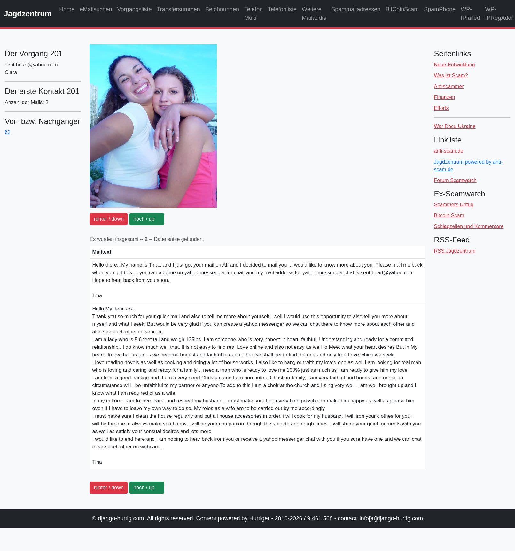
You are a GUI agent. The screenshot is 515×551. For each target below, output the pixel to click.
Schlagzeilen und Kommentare (468, 226)
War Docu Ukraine (454, 126)
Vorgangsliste (134, 9)
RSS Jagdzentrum (454, 251)
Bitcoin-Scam (449, 215)
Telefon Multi (253, 13)
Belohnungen (222, 9)
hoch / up (146, 219)
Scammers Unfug (453, 204)
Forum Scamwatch (455, 180)
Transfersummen (178, 9)
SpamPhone (440, 9)
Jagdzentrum (27, 13)
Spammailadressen (355, 9)
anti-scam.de (448, 151)
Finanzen (444, 97)
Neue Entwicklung (454, 64)
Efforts (441, 108)
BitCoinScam (402, 9)
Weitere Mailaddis (314, 13)
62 (8, 132)
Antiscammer (449, 86)
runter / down (108, 219)
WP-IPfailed (470, 13)
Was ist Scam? (451, 75)
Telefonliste (282, 9)
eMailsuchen (96, 9)
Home (66, 9)
